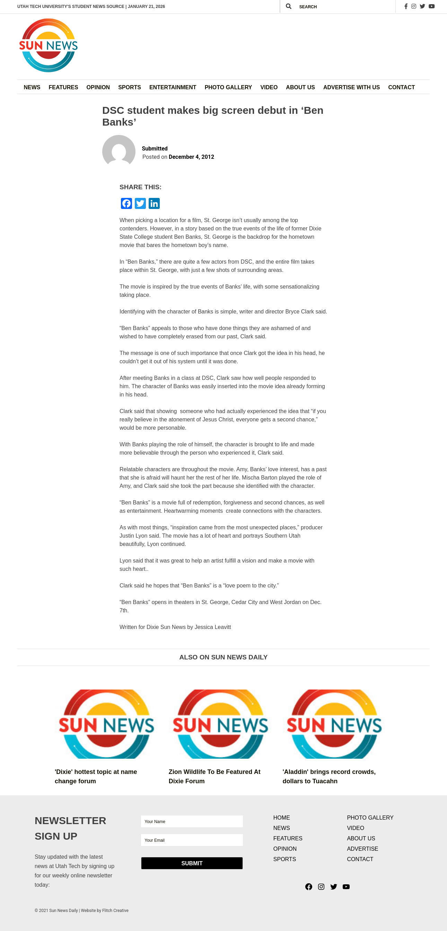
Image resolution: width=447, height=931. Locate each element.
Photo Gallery (228, 87)
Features (63, 87)
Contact (401, 87)
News (32, 87)
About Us (300, 87)
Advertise (362, 849)
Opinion (98, 87)
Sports (129, 87)
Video (269, 87)
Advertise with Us (351, 87)
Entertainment (172, 87)
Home (281, 818)
